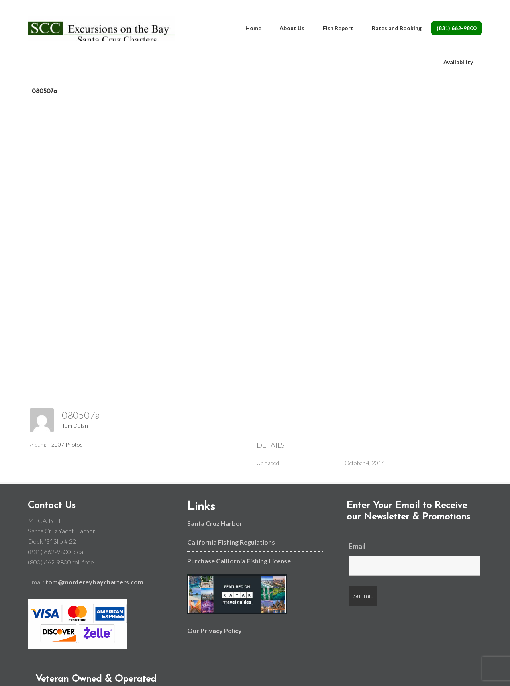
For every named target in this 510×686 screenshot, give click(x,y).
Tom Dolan (75, 425)
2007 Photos (67, 444)
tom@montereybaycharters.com (94, 582)
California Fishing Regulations (231, 542)
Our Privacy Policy (214, 630)
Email (357, 546)
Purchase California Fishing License (239, 560)
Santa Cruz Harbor (215, 523)
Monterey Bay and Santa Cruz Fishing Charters (101, 32)
